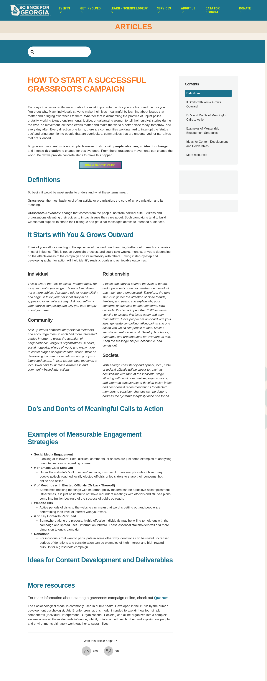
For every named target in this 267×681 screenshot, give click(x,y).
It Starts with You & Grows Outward (203, 104)
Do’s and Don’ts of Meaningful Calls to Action (206, 117)
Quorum (161, 598)
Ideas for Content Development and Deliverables (207, 144)
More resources (196, 154)
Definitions (193, 93)
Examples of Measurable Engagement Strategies (202, 130)
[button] (90, 651)
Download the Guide (100, 165)
